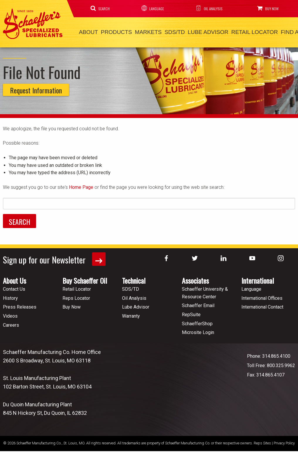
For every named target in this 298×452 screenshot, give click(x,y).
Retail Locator (231, 31)
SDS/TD (160, 31)
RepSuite (191, 312)
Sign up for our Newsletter (55, 256)
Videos (10, 313)
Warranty (131, 313)
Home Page (81, 185)
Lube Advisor (189, 31)
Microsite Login (198, 330)
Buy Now (267, 8)
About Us (14, 278)
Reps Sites (262, 441)
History (10, 295)
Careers (11, 322)
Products (110, 31)
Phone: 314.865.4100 (268, 353)
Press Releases (19, 304)
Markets (138, 31)
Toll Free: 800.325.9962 (271, 363)
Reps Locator (76, 295)
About (86, 31)
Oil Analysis (207, 8)
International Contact (262, 304)
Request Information (36, 88)
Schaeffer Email (198, 303)
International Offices (261, 295)
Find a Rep (267, 31)
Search (99, 8)
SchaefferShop (197, 321)
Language (151, 8)
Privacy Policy (284, 441)
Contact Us (14, 286)
